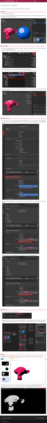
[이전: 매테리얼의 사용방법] (6, 418)
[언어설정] (35, 1)
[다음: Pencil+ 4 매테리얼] (41, 418)
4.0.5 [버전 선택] (16, 1)
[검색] (41, 1)
